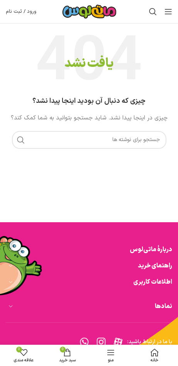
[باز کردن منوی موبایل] (168, 11)
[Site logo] (89, 11)
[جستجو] (153, 11)
